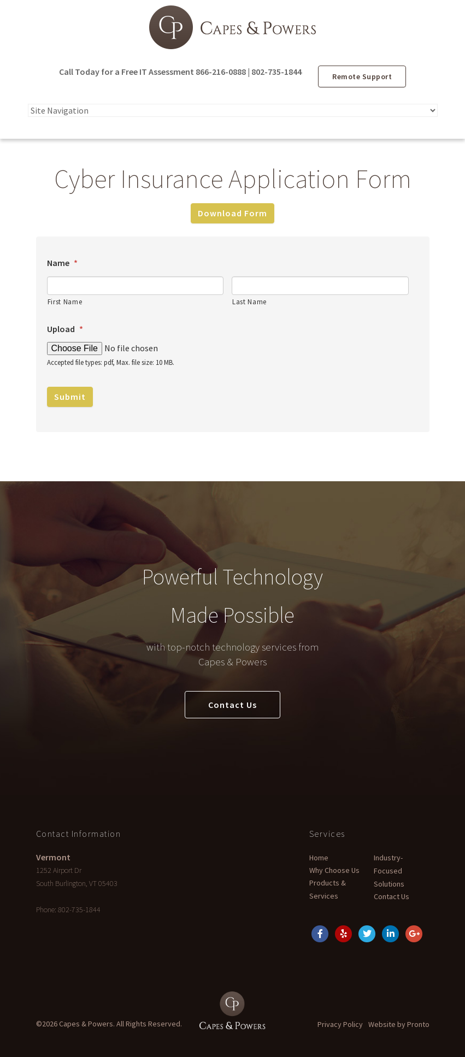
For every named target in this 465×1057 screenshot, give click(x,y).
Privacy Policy (340, 1024)
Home (318, 858)
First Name (65, 301)
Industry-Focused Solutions (389, 871)
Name (62, 262)
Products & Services (327, 889)
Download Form (232, 213)
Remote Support (362, 76)
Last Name (249, 301)
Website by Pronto (398, 1024)
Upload (65, 328)
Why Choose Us (334, 870)
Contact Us (232, 704)
